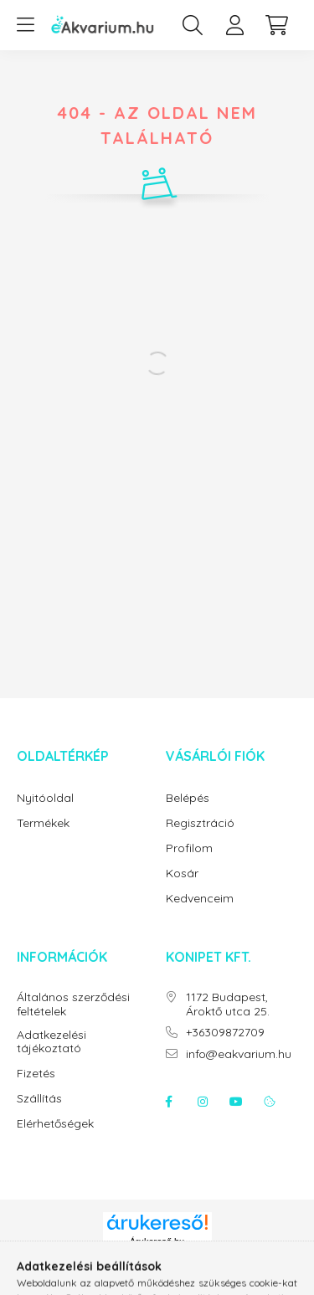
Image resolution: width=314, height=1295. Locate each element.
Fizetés (36, 1073)
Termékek (43, 823)
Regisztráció (200, 823)
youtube (236, 1101)
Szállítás (39, 1099)
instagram (202, 1101)
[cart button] (276, 25)
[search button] (192, 25)
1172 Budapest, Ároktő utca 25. (228, 1004)
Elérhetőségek (55, 1124)
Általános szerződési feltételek (73, 1004)
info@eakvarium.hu (238, 1054)
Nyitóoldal (45, 798)
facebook (169, 1101)
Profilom (189, 848)
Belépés (187, 798)
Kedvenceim (200, 899)
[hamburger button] (25, 25)
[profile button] (234, 25)
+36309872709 (225, 1032)
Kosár (182, 873)
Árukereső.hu (157, 1241)
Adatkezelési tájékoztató (51, 1042)
